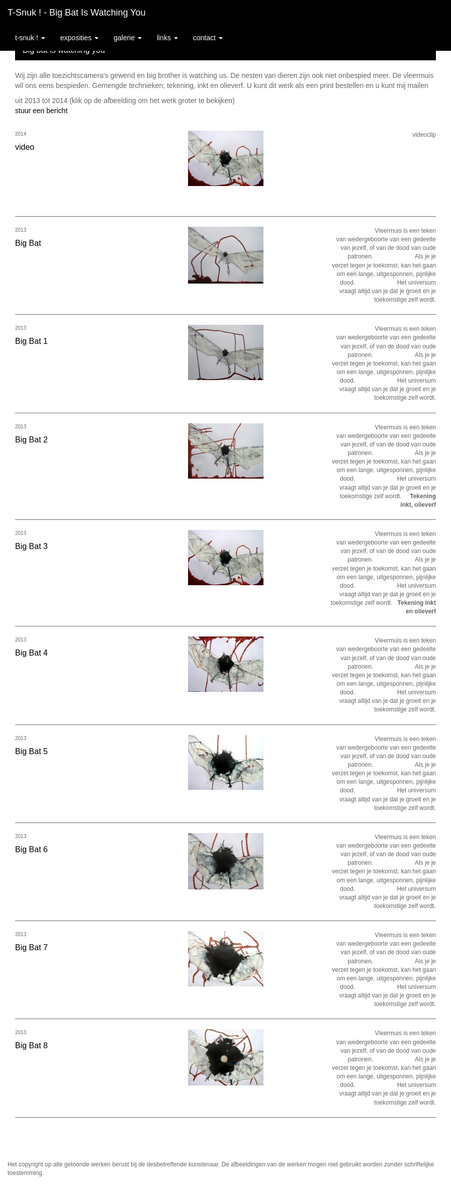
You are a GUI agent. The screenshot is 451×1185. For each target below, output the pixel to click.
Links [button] (167, 38)
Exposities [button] (79, 38)
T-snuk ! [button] (30, 38)
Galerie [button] (128, 38)
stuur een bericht (41, 111)
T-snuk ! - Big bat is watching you (76, 13)
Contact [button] (208, 38)
